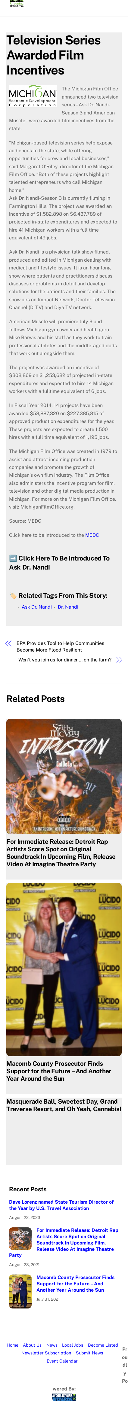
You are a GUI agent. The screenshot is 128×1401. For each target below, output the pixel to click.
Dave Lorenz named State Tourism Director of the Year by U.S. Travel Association (61, 1205)
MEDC (92, 535)
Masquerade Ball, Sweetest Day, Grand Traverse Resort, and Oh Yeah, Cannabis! (63, 1105)
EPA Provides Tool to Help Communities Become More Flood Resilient (60, 646)
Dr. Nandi (68, 607)
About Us (32, 1345)
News (52, 1345)
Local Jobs (72, 1345)
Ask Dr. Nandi (37, 607)
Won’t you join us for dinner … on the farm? (65, 660)
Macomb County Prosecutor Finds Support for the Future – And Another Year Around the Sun (58, 1071)
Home (12, 1345)
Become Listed (103, 1345)
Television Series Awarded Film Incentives (53, 54)
